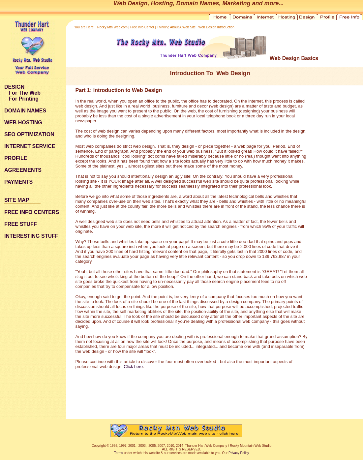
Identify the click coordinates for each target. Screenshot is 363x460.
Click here (133, 366)
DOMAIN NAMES (25, 110)
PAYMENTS (18, 182)
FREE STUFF (20, 224)
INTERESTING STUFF (31, 236)
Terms (118, 453)
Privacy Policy (238, 453)
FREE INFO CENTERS (31, 212)
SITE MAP (16, 200)
